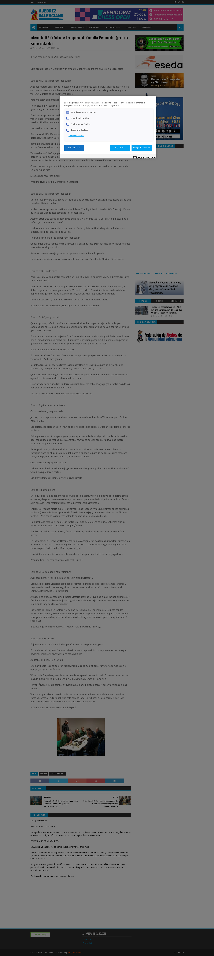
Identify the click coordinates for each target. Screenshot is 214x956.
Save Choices (74, 148)
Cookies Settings (76, 136)
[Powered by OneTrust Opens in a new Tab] (143, 156)
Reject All (119, 148)
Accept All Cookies (141, 148)
